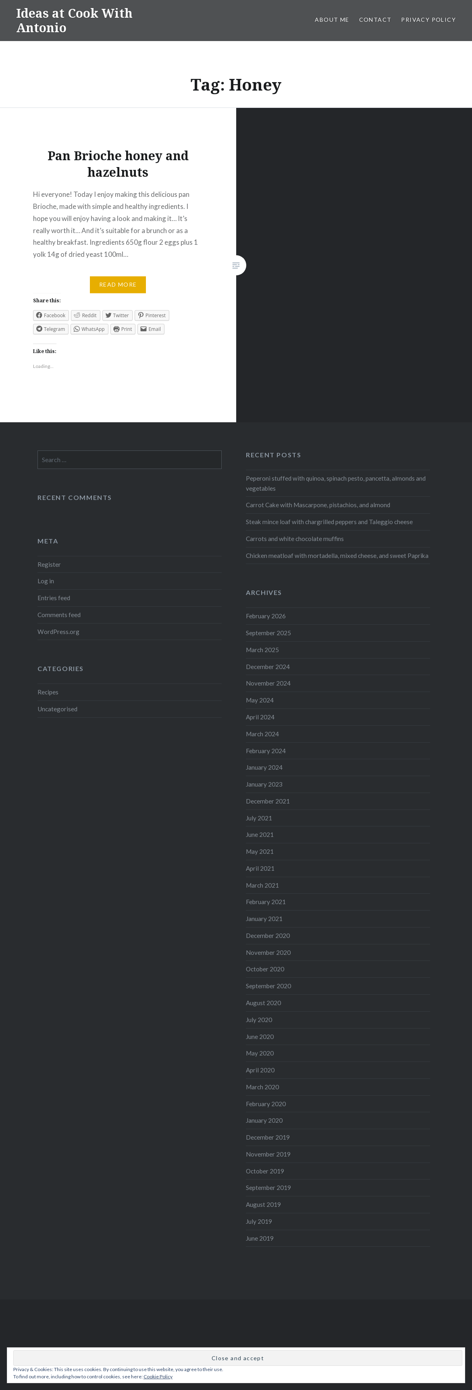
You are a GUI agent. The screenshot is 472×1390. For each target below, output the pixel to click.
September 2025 (268, 632)
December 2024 (268, 666)
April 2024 (260, 717)
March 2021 (262, 885)
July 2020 (259, 1019)
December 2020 (268, 935)
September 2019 (268, 1187)
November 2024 (268, 683)
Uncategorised (57, 709)
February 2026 (266, 616)
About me (332, 19)
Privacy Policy (428, 19)
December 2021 (268, 801)
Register (49, 564)
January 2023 (264, 784)
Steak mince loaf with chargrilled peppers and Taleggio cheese (329, 521)
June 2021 (260, 834)
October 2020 (265, 969)
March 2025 (262, 649)
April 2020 (260, 1070)
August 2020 (263, 1002)
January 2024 (264, 767)
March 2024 (262, 733)
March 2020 (262, 1087)
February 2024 (266, 750)
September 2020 (268, 985)
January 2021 (264, 918)
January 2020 (264, 1120)
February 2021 (266, 901)
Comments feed (59, 614)
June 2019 (260, 1238)
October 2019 (265, 1171)
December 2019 (268, 1137)
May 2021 (260, 851)
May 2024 (260, 700)
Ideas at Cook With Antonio (74, 20)
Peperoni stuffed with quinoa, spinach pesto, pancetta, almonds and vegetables (336, 483)
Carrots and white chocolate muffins (295, 538)
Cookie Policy (158, 1376)
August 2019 (263, 1204)
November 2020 (268, 952)
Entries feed (53, 597)
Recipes (47, 692)
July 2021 (259, 818)
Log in (45, 581)
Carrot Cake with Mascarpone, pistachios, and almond (318, 504)
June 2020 (260, 1036)
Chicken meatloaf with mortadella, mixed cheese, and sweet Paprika (337, 555)
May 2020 (260, 1053)
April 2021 (260, 868)
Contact (375, 19)
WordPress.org (58, 631)
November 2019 (268, 1154)
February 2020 (266, 1103)
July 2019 (259, 1221)
